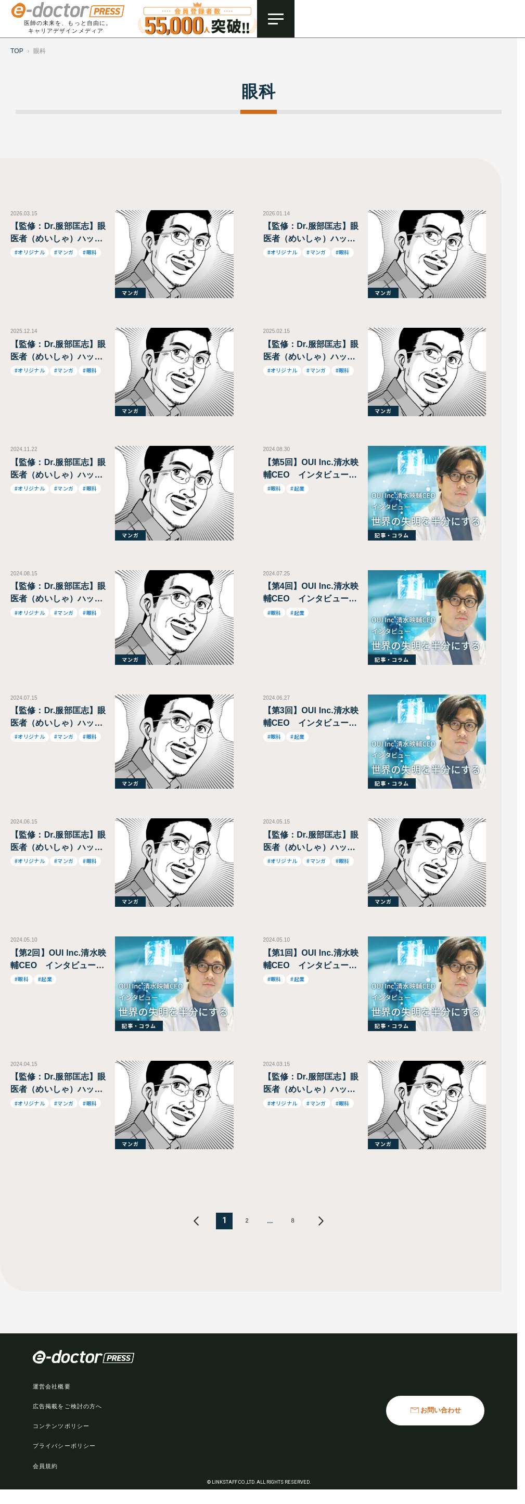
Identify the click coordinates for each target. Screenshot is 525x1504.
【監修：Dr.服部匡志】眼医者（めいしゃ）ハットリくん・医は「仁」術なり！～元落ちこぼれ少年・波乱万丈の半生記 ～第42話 (58, 469)
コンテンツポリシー (61, 1426)
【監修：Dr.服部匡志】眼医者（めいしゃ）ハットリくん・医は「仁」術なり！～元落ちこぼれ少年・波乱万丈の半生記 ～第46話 (58, 233)
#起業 (297, 488)
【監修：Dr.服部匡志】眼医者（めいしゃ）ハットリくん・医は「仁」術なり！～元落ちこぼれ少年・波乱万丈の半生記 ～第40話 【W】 (58, 717)
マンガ (130, 293)
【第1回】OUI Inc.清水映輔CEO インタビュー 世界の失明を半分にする (311, 960)
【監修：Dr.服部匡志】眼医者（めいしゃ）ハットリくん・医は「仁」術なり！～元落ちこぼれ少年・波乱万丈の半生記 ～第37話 (58, 1084)
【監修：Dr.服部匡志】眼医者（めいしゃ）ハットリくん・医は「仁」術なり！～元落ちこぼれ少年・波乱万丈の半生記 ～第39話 (58, 842)
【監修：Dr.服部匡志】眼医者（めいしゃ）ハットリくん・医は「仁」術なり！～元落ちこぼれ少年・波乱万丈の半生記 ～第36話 (310, 1084)
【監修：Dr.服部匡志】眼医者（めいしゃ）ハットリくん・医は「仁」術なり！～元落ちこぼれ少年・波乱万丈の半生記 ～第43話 (58, 351)
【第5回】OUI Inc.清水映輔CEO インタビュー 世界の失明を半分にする (311, 469)
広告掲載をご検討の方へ (67, 1406)
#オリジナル (30, 252)
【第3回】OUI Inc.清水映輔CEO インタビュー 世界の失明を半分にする (311, 717)
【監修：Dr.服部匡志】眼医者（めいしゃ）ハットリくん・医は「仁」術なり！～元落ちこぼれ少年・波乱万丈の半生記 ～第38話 (310, 842)
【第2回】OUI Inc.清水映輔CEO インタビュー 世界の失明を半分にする (58, 960)
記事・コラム (392, 535)
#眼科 (90, 252)
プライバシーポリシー (64, 1446)
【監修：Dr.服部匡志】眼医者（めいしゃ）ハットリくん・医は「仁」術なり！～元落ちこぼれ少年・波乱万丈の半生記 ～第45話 (310, 351)
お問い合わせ (440, 1410)
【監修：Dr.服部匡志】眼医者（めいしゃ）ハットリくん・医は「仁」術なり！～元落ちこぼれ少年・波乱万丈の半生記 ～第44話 (310, 233)
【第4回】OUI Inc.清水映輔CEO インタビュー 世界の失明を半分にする (311, 593)
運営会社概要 (52, 1386)
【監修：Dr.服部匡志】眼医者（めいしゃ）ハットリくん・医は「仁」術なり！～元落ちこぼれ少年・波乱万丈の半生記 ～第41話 (58, 593)
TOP (16, 51)
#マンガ (63, 252)
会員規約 (45, 1466)
